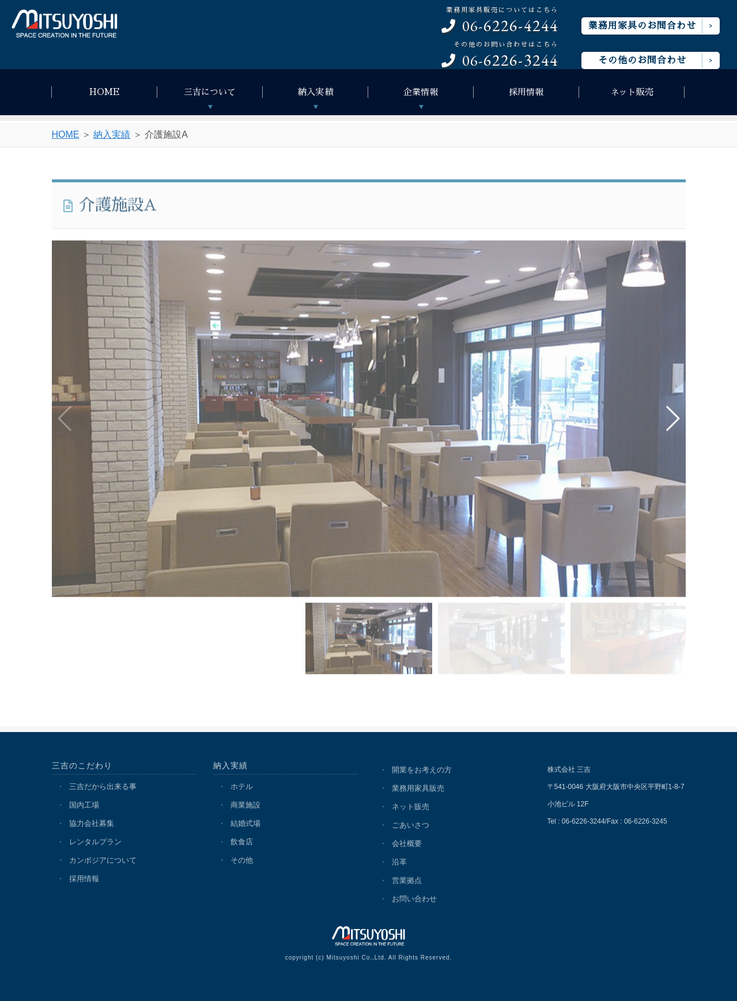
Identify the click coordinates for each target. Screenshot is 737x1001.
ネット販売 (631, 92)
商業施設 (245, 805)
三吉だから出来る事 (103, 786)
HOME (104, 92)
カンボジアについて (103, 860)
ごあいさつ (410, 825)
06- (499, 21)
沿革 (399, 862)
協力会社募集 (91, 823)
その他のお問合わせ (642, 60)
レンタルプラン (95, 841)
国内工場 (84, 805)
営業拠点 (407, 880)
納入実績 (315, 92)
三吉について (210, 92)
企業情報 (420, 92)
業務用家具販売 (418, 788)
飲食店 (241, 841)
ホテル (241, 786)
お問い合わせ (414, 898)
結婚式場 (245, 823)
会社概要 (407, 843)
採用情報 (526, 92)
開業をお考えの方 (422, 769)
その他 (241, 860)
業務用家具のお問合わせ (642, 26)
